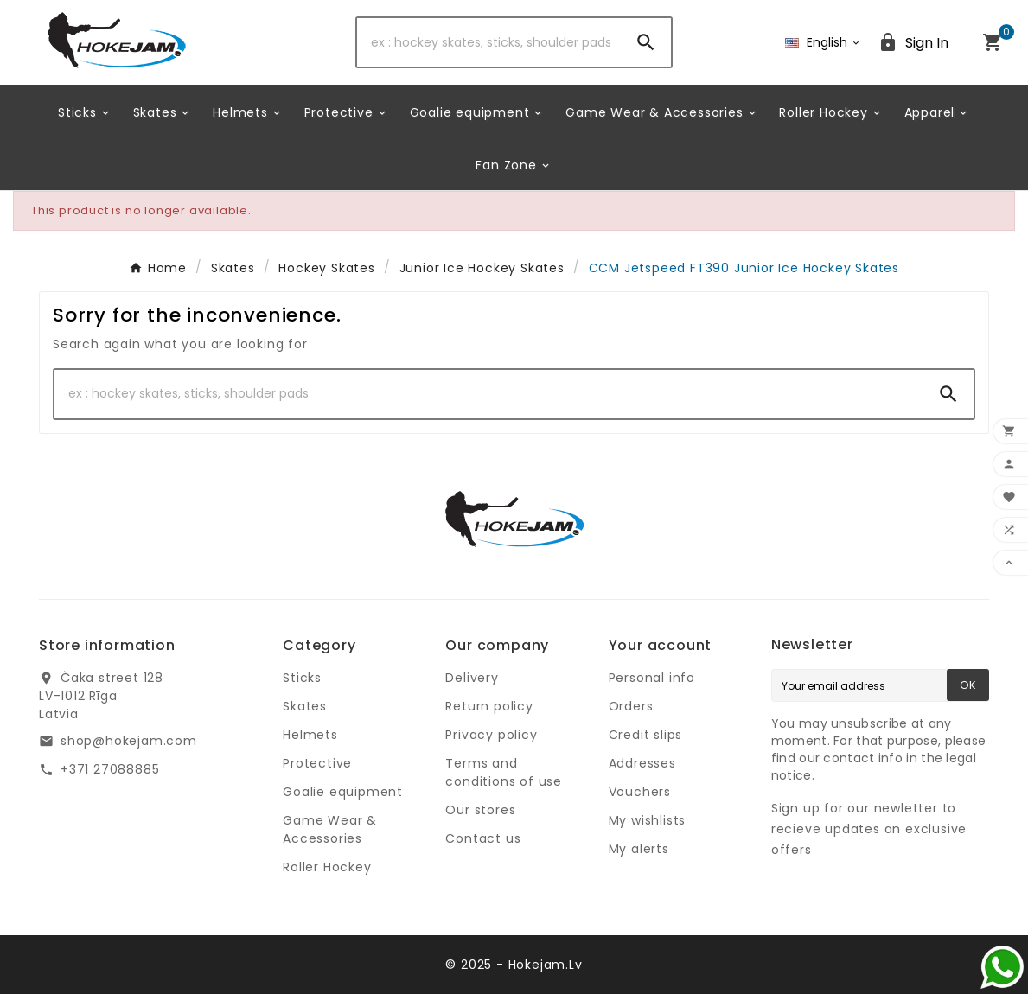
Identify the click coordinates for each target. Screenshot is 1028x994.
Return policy (489, 706)
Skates (305, 706)
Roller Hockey (327, 867)
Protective (317, 763)
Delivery (471, 677)
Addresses (642, 763)
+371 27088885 (110, 769)
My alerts (639, 848)
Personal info (652, 677)
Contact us (482, 838)
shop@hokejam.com (129, 740)
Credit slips (646, 734)
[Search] (488, 42)
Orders (631, 706)
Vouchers (640, 791)
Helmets (310, 734)
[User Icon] (913, 43)
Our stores (480, 810)
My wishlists (647, 820)
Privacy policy (491, 734)
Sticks (302, 677)
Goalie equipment (343, 791)
